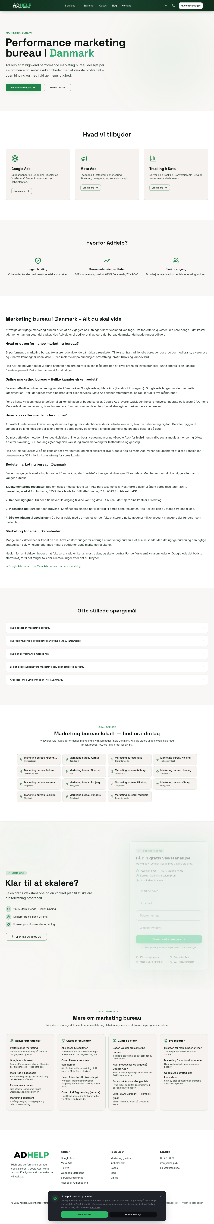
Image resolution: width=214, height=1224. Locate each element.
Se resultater (57, 87)
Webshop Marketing (72, 1172)
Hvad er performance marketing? (107, 653)
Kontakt (126, 5)
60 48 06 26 (167, 1158)
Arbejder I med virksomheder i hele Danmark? (107, 679)
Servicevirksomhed (72, 1177)
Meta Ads (66, 1162)
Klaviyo (65, 1167)
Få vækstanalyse (191, 5)
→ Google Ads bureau (18, 566)
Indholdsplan (118, 1162)
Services (72, 5)
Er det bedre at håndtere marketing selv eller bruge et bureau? (107, 666)
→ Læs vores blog (70, 566)
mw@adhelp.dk (169, 1162)
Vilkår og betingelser (192, 1203)
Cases (103, 5)
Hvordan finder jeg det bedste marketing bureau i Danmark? (107, 640)
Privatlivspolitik (170, 1203)
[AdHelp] (22, 5)
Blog (114, 5)
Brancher (89, 5)
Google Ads (67, 1158)
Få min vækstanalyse (173, 938)
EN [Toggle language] (166, 5)
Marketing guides (121, 1158)
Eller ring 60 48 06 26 (26, 939)
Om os (114, 1177)
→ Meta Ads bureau (45, 566)
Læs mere (22, 194)
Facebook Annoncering (74, 1182)
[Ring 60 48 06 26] (173, 5)
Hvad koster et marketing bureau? (107, 627)
